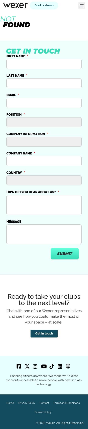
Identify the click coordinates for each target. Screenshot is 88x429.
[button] (81, 5)
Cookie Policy (43, 412)
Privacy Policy (26, 402)
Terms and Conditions (66, 402)
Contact (44, 402)
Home (10, 402)
